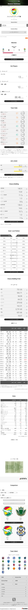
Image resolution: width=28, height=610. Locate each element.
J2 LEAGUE (3, 589)
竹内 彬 (9, 337)
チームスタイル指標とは (10, 152)
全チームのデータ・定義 (14, 221)
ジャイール (8, 379)
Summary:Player (4, 580)
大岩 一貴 (8, 335)
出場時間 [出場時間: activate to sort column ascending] (19, 329)
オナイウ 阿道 (8, 377)
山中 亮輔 (8, 361)
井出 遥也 (8, 365)
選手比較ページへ (14, 503)
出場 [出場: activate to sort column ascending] (12, 329)
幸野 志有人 (8, 369)
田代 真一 (8, 343)
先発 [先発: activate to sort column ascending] (15, 329)
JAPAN (16, 580)
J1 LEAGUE (3, 587)
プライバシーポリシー (13, 602)
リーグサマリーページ (24, 153)
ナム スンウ (8, 363)
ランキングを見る (14, 101)
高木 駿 (9, 333)
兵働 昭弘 (8, 353)
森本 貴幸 (8, 373)
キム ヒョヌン (8, 345)
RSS (26, 38)
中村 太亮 (8, 359)
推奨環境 (8, 602)
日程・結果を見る (14, 59)
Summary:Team (18, 577)
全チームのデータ (14, 174)
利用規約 (5, 602)
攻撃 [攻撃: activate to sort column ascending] (24, 329)
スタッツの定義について (22, 436)
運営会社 (18, 602)
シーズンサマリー (14, 32)
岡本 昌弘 (8, 331)
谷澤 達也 (8, 351)
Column (2, 584)
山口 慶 (9, 355)
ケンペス (9, 371)
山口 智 (9, 341)
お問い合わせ (22, 602)
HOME (1, 6)
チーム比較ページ (14, 522)
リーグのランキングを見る (14, 319)
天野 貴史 (8, 339)
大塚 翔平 (8, 375)
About (16, 584)
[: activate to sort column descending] (1, 329)
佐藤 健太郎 (8, 357)
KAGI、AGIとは (10, 177)
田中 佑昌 (8, 347)
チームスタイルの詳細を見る (14, 147)
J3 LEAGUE (3, 591)
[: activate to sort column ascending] (2, 329)
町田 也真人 (8, 367)
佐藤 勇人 (8, 349)
